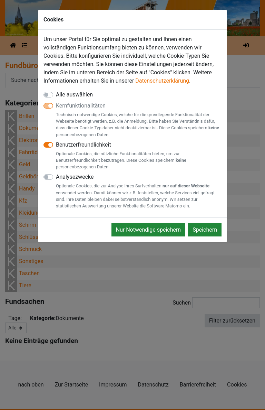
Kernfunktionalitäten (139, 120)
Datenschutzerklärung (162, 80)
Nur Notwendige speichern (148, 229)
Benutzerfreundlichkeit (139, 155)
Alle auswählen (74, 94)
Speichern (205, 229)
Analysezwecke (139, 191)
